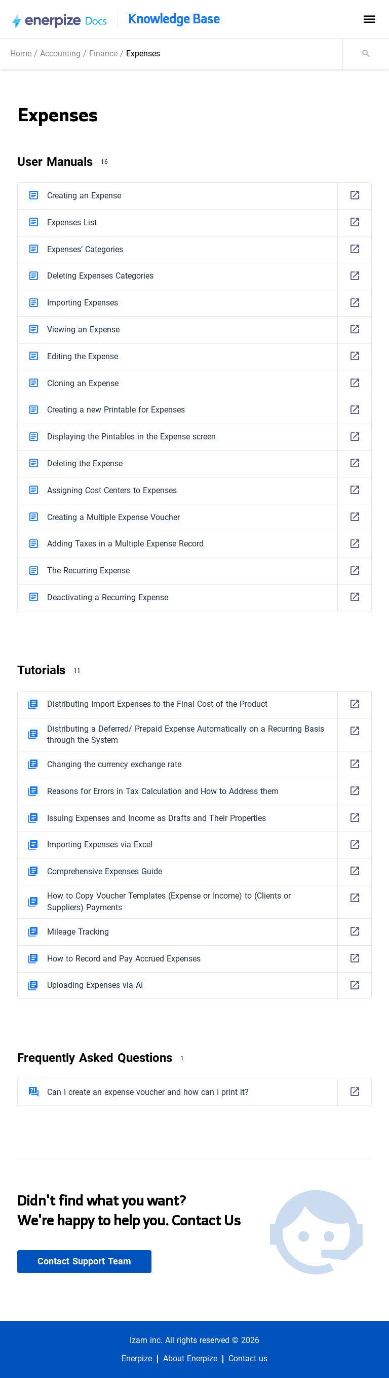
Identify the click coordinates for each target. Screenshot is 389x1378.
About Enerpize (190, 1359)
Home (20, 53)
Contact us (247, 1359)
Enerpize (137, 1359)
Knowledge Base (174, 19)
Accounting (60, 53)
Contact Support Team (84, 1261)
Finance (103, 53)
